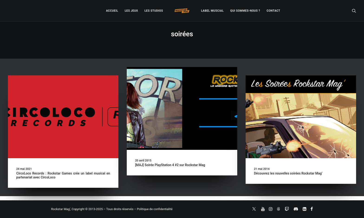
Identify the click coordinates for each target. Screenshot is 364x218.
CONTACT (273, 10)
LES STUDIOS (153, 10)
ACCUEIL (112, 10)
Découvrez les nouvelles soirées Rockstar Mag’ (288, 173)
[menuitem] (112, 10)
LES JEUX (131, 10)
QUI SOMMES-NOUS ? (245, 10)
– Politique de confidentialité (153, 209)
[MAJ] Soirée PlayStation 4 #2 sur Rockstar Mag (170, 165)
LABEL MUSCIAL (212, 10)
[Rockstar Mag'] (182, 10)
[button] (354, 10)
